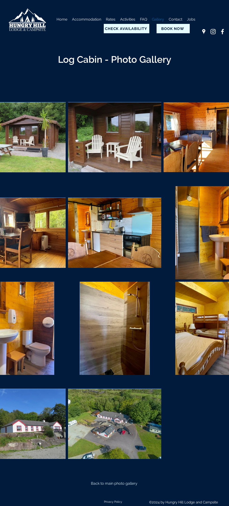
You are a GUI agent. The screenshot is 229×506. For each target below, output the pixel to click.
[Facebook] (222, 31)
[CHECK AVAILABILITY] (126, 28)
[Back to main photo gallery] (114, 483)
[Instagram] (213, 31)
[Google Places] (203, 31)
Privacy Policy (113, 501)
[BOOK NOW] (173, 28)
